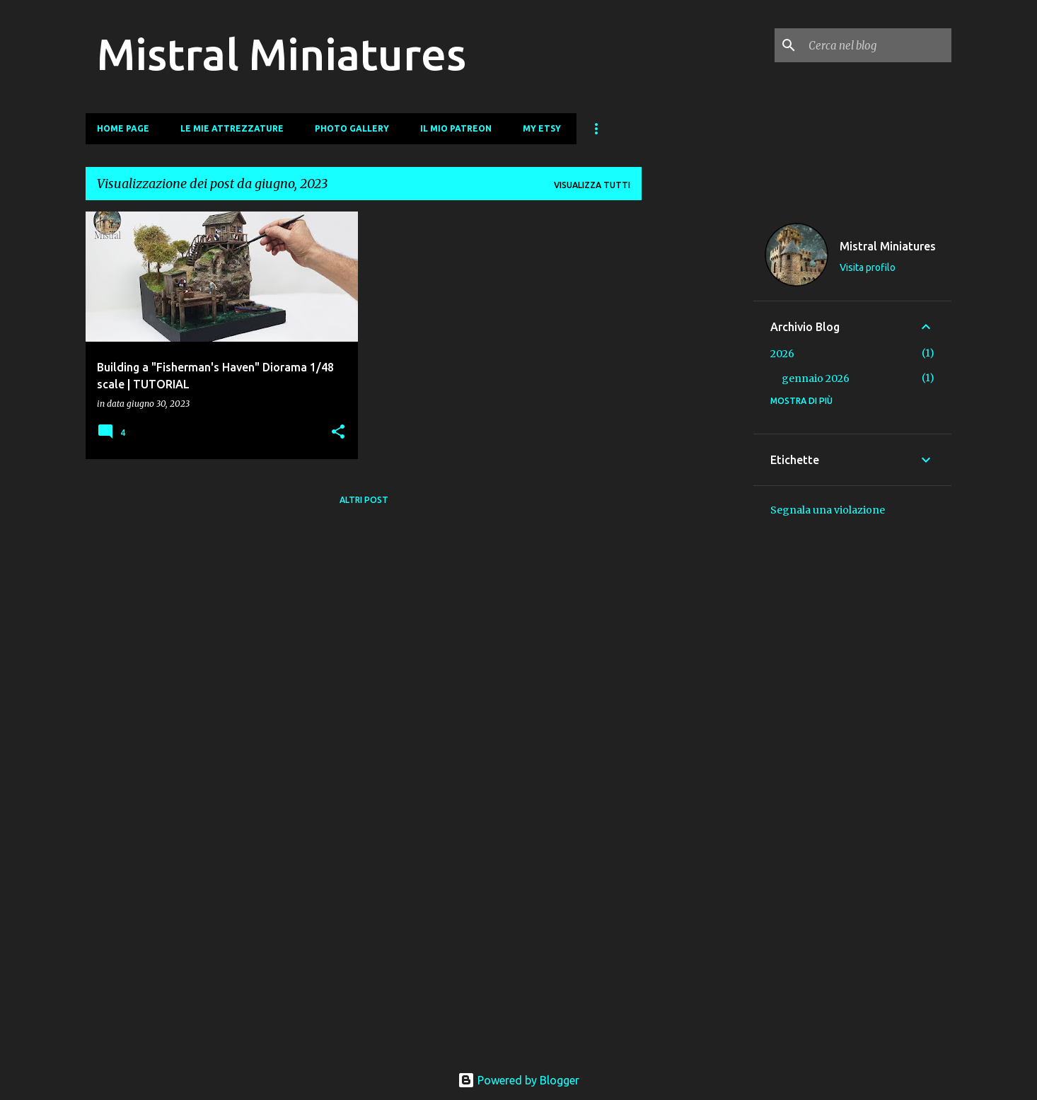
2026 (782, 353)
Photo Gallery (352, 128)
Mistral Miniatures (281, 54)
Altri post (364, 499)
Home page (123, 128)
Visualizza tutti (592, 185)
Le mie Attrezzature (232, 128)
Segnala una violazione (827, 510)
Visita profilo (868, 267)
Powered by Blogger (518, 1080)
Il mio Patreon (456, 128)
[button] (338, 432)
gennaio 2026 (816, 378)
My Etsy (542, 128)
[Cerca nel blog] (877, 45)
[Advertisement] (697, 424)
